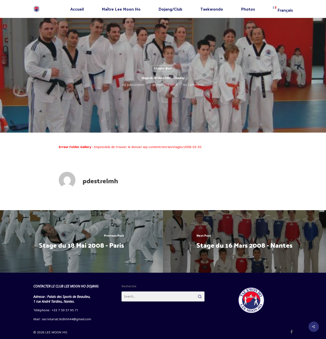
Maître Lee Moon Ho (121, 9)
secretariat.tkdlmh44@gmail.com (66, 319)
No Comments (193, 85)
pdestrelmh (135, 85)
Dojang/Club (170, 9)
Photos (248, 9)
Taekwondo (211, 9)
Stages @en (163, 68)
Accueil (77, 9)
